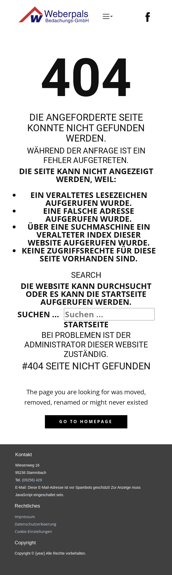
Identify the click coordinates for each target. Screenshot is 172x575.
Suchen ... (38, 314)
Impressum (25, 516)
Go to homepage (86, 421)
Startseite (86, 324)
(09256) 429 (32, 480)
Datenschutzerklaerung (35, 524)
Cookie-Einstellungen (33, 531)
